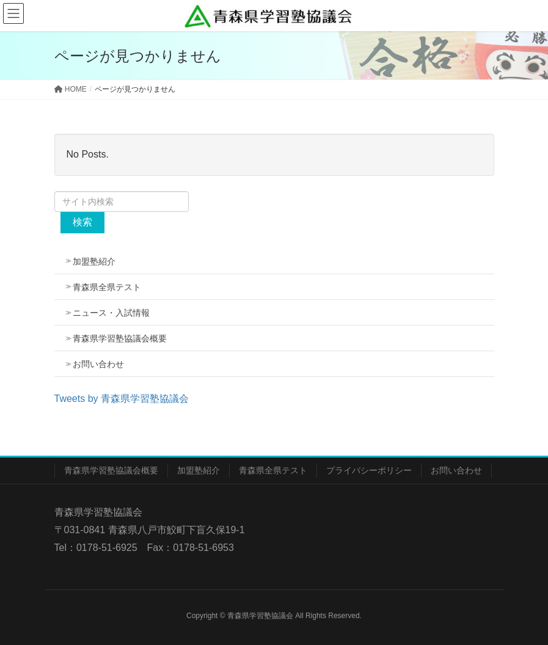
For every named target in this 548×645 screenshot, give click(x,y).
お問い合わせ (98, 364)
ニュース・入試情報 (111, 313)
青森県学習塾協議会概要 (120, 338)
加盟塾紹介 (94, 261)
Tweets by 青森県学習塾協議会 (121, 398)
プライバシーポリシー (369, 470)
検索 (82, 222)
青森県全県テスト (107, 287)
